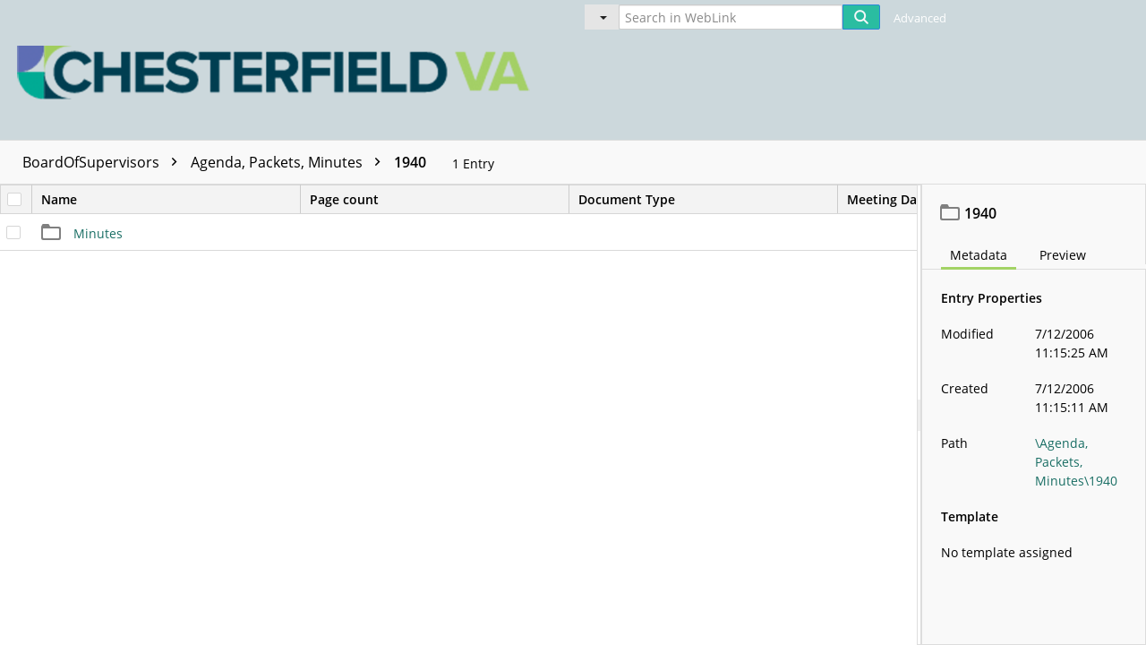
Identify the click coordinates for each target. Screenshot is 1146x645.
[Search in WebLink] (730, 17)
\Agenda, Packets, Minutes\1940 (1076, 461)
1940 (410, 162)
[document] (1034, 415)
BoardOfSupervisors (104, 162)
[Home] (278, 70)
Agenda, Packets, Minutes (290, 162)
